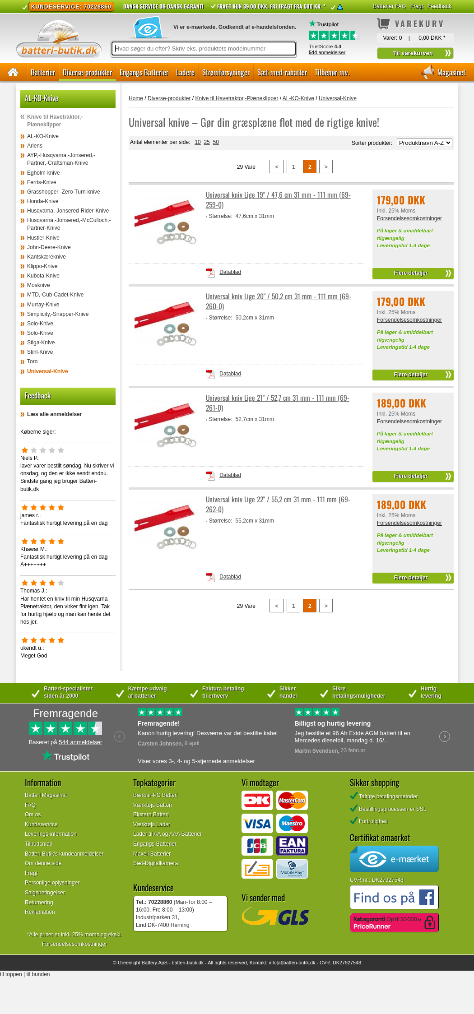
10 (197, 142)
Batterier (43, 72)
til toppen (11, 974)
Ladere (185, 72)
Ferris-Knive (41, 182)
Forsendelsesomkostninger (409, 218)
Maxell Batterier (152, 854)
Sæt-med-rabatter (282, 72)
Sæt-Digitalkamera (155, 863)
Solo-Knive (40, 323)
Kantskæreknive (46, 257)
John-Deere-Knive (49, 247)
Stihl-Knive (40, 352)
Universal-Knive (47, 371)
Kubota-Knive (43, 276)
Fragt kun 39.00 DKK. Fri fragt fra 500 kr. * (271, 6)
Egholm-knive (43, 173)
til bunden (38, 974)
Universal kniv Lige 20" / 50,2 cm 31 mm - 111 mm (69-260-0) (278, 301)
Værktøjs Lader (151, 824)
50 (215, 142)
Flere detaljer (411, 273)
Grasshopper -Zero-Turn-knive (63, 192)
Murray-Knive (43, 304)
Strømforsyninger (226, 72)
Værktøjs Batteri (152, 805)
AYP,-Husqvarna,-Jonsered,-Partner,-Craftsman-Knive (61, 159)
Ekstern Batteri (151, 814)
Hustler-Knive (43, 238)
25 (206, 142)
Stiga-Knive (41, 342)
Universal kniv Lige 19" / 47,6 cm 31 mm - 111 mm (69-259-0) (278, 200)
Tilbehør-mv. (332, 72)
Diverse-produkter (87, 72)
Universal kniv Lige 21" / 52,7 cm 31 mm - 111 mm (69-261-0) (277, 403)
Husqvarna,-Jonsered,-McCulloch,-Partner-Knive (69, 224)
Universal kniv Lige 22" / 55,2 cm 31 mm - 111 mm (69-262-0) (278, 504)
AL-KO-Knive (43, 136)
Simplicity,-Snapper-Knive (58, 314)
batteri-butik (184, 962)
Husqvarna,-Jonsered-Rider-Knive (68, 211)
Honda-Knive (42, 201)
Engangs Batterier (144, 72)
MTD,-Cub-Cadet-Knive (55, 295)
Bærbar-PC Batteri (155, 795)
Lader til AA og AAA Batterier (167, 834)
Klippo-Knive (42, 266)
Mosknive (38, 285)
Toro (32, 361)
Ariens (34, 146)
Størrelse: (220, 216)
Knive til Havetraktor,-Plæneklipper (55, 121)
